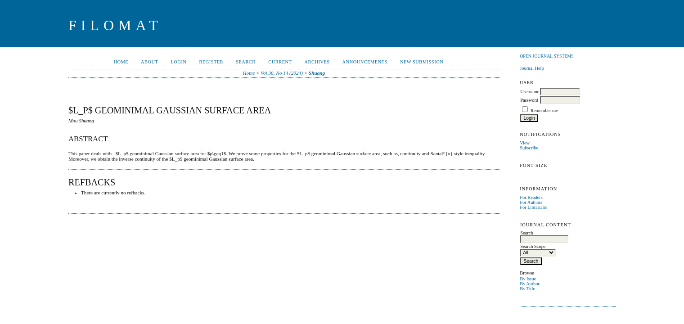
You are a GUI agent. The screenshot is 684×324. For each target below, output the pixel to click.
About (149, 61)
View (525, 142)
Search (246, 61)
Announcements (364, 61)
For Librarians (533, 207)
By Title (527, 288)
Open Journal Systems (547, 56)
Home (120, 61)
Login (178, 61)
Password (529, 100)
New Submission (421, 61)
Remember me (544, 110)
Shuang (317, 73)
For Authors (531, 202)
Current (280, 61)
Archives (316, 61)
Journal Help (532, 68)
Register (211, 61)
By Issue (528, 278)
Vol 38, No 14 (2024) (282, 73)
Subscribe (529, 147)
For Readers (531, 197)
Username (529, 91)
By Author (530, 283)
